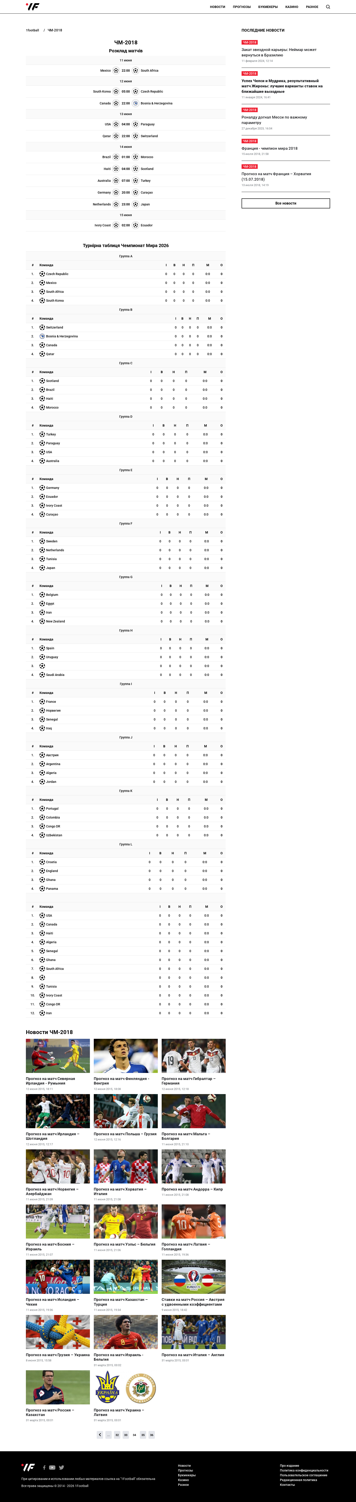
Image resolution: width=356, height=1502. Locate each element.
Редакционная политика (298, 1480)
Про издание (289, 1465)
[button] (328, 7)
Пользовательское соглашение (303, 1475)
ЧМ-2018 (249, 42)
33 (125, 1435)
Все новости (285, 203)
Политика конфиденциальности (304, 1470)
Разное (312, 7)
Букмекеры (268, 7)
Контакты (287, 1485)
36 (151, 1435)
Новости (217, 7)
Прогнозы (242, 7)
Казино (291, 7)
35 (143, 1435)
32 (117, 1435)
